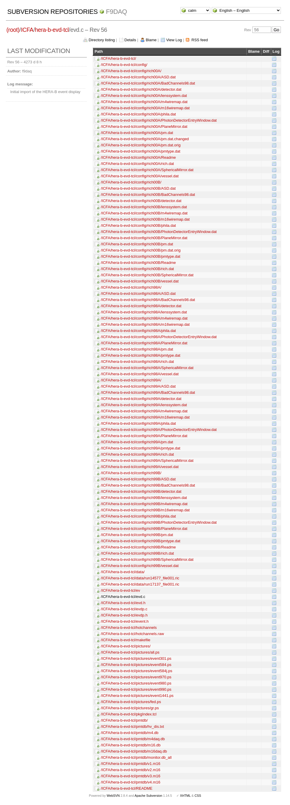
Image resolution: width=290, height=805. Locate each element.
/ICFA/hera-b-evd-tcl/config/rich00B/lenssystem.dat (144, 207)
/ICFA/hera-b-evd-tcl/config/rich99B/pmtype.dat (140, 541)
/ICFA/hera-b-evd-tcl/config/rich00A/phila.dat (138, 114)
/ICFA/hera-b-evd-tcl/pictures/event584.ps (136, 664)
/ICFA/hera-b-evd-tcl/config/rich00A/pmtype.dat (140, 151)
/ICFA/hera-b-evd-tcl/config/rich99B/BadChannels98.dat (148, 485)
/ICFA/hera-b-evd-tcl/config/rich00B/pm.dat (137, 244)
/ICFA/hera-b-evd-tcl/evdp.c (124, 609)
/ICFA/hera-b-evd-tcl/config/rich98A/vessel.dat (139, 374)
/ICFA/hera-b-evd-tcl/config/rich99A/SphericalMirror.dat (147, 460)
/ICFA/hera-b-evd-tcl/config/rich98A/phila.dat (138, 330)
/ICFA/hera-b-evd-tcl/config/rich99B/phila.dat (138, 516)
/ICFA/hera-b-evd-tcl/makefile (125, 640)
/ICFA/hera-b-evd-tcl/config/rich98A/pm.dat (137, 349)
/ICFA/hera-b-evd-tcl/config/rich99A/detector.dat (141, 398)
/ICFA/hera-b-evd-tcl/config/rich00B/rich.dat (137, 269)
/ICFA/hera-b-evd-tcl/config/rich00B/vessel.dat (139, 281)
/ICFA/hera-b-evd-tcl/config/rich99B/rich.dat (137, 553)
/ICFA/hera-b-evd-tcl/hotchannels (129, 627)
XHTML (185, 795)
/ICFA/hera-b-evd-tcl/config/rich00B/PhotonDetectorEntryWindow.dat (159, 231)
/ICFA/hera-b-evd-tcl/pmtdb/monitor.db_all (136, 757)
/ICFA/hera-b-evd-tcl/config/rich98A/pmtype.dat (140, 355)
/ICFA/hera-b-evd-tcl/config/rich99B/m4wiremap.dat (144, 504)
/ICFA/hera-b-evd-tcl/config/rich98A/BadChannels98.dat (148, 299)
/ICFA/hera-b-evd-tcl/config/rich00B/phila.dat (138, 225)
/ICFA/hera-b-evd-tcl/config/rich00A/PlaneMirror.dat (144, 126)
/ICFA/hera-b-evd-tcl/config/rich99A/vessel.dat (139, 467)
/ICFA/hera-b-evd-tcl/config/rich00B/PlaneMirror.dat (144, 238)
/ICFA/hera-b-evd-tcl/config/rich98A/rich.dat (137, 361)
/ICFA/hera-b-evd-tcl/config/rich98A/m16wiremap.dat (145, 324)
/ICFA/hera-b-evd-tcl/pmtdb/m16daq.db (134, 751)
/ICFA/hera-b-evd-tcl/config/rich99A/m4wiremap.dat (144, 411)
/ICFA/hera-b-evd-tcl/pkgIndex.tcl (128, 714)
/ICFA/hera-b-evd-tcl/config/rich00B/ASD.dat (138, 188)
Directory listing (102, 40)
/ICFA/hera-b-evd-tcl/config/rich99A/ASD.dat (138, 386)
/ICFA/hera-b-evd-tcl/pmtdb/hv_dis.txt (132, 726)
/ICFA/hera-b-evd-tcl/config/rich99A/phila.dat (138, 423)
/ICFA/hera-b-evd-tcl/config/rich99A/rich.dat (137, 454)
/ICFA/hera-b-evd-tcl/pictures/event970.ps (136, 677)
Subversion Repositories (52, 11)
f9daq (116, 11)
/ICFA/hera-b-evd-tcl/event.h (125, 621)
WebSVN (113, 795)
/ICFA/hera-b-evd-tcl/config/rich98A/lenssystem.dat (144, 312)
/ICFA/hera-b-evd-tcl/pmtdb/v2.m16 (130, 770)
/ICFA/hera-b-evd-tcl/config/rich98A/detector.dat (141, 306)
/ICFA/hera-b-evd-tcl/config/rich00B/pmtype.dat (140, 256)
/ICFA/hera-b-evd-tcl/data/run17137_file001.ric (140, 584)
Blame (151, 40)
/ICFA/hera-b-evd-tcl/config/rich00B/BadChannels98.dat (148, 194)
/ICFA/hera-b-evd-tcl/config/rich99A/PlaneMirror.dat (144, 436)
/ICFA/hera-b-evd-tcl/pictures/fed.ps (131, 702)
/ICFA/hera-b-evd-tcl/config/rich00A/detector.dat (141, 89)
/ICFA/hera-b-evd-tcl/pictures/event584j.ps (136, 671)
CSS (198, 795)
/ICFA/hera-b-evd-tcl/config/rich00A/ (131, 71)
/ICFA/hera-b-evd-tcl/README (127, 788)
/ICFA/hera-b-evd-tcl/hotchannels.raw (132, 634)
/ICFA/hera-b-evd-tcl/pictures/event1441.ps (137, 695)
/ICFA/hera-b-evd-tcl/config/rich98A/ (131, 287)
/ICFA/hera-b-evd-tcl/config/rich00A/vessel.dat (139, 176)
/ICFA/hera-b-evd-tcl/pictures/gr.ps (130, 708)
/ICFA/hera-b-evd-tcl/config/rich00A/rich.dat (137, 163)
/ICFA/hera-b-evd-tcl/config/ (124, 64)
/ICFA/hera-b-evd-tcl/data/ (123, 572)
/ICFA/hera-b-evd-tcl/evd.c (123, 596)
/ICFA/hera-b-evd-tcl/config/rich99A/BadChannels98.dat (148, 392)
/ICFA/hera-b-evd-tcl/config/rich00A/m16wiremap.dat (145, 108)
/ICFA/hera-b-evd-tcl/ (118, 58)
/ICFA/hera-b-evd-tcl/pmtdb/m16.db (130, 745)
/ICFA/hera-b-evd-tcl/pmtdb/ (124, 720)
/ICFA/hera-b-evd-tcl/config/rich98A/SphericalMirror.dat (147, 368)
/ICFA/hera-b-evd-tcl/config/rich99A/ (131, 380)
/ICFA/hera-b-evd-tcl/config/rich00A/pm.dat (137, 132)
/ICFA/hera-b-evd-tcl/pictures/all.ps (130, 652)
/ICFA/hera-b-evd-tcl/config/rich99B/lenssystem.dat (144, 497)
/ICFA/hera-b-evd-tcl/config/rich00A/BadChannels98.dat (148, 83)
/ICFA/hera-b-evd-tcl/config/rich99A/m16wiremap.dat (145, 417)
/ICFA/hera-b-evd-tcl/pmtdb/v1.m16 (130, 763)
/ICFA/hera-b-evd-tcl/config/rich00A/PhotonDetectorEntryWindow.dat (159, 120)
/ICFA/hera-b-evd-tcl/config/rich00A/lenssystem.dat (144, 95)
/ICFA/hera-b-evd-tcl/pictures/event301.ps (136, 658)
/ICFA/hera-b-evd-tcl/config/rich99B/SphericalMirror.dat (147, 559)
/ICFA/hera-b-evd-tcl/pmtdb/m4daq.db (133, 739)
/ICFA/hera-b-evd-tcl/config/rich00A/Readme (138, 157)
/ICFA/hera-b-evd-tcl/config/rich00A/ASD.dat (138, 77)
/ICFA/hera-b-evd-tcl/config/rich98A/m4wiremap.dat (144, 318)
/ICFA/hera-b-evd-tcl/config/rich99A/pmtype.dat (140, 448)
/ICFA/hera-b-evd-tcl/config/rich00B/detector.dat (141, 201)
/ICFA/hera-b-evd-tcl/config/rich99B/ (131, 473)
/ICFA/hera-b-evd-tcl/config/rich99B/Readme (138, 547)
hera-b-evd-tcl (52, 30)
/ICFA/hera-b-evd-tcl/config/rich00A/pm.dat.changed (145, 139)
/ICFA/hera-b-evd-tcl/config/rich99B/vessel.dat (139, 565)
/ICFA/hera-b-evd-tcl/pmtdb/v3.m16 (130, 776)
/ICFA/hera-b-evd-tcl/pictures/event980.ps (136, 683)
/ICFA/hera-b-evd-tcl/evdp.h (124, 615)
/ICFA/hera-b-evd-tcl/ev (120, 590)
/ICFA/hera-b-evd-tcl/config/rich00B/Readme (138, 262)
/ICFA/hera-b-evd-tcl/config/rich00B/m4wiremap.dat (144, 213)
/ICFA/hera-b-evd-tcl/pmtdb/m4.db (129, 732)
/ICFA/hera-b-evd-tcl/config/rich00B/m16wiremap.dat (145, 219)
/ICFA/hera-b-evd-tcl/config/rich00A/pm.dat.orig (140, 145)
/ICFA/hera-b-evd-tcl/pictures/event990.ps (136, 689)
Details (130, 40)
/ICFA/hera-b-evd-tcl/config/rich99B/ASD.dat (138, 479)
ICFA (27, 30)
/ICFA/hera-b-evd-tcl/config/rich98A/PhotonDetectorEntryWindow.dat (159, 337)
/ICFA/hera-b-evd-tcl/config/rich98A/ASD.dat (138, 293)
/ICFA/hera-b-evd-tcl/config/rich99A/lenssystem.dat (144, 405)
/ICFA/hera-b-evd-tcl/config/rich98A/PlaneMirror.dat (144, 343)
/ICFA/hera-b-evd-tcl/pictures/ (125, 646)
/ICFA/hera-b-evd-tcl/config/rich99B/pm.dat (137, 535)
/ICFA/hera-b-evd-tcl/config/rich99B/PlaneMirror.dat (144, 528)
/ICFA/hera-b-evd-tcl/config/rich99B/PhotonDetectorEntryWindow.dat (159, 522)
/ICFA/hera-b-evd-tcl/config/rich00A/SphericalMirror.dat (147, 170)
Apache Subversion (148, 795)
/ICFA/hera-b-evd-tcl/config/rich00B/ (131, 182)
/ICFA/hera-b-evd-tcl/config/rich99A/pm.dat (137, 442)
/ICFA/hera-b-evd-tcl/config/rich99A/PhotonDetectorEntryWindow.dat (159, 429)
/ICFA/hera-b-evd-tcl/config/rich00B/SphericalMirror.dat (147, 275)
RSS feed (199, 40)
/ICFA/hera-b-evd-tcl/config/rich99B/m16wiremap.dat (145, 510)
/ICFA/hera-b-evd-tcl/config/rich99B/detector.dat (141, 491)
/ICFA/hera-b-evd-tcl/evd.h (123, 603)
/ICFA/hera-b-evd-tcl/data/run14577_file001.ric (140, 578)
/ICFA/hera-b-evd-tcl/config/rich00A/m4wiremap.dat (144, 102)
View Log (174, 40)
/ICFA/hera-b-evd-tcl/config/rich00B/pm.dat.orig (140, 250)
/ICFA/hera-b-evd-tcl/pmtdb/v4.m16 (130, 782)
